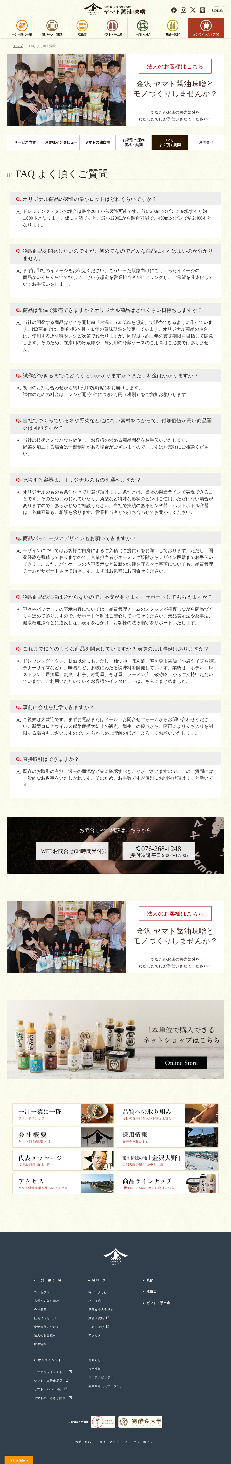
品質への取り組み (46, 1301)
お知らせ (94, 1360)
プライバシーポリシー (140, 1442)
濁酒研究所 (96, 1318)
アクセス (94, 1335)
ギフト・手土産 (159, 1303)
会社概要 (40, 1309)
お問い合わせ (84, 1442)
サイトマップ (109, 1442)
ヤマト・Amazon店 (48, 1389)
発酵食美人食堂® (100, 1309)
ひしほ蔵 (94, 1301)
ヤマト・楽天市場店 (49, 1380)
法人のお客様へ (45, 1335)
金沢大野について (46, 1327)
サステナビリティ (101, 1377)
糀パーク (99, 1280)
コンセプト (42, 1292)
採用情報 (40, 1344)
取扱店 (152, 1291)
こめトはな (96, 1327)
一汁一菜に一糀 (50, 1280)
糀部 (150, 1280)
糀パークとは (97, 1292)
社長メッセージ (45, 1318)
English (217, 10)
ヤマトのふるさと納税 (50, 1398)
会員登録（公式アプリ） (105, 1386)
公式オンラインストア (50, 1372)
